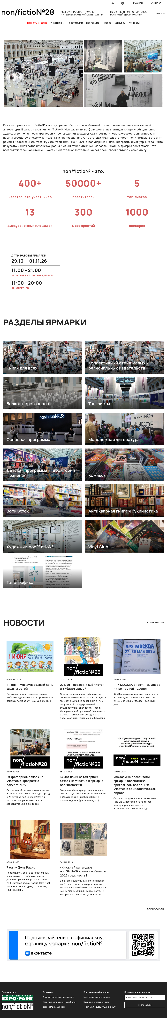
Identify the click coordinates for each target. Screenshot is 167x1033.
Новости (160, 13)
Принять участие (37, 22)
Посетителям (75, 22)
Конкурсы (120, 22)
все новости (155, 622)
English (138, 3)
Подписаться (145, 1005)
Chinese (156, 3)
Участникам (57, 22)
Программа (92, 22)
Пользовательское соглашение (58, 997)
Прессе (107, 22)
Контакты (134, 22)
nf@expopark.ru (91, 1016)
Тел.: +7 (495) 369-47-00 (95, 1011)
